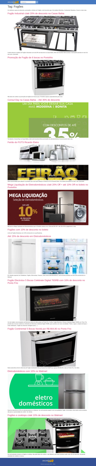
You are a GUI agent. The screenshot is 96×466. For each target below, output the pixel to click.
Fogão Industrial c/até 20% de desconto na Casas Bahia (36, 13)
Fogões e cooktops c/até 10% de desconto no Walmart (35, 415)
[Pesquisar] (37, 2)
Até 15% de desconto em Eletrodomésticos (29, 236)
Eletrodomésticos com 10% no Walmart (27, 371)
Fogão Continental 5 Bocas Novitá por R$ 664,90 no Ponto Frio (39, 328)
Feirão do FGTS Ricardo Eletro (23, 142)
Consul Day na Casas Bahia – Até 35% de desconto (34, 100)
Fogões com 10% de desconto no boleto (28, 229)
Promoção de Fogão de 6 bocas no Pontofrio (30, 57)
